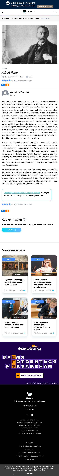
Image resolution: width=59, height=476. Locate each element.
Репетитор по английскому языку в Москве (22, 193)
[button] (11, 230)
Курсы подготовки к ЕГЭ (29, 431)
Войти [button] (55, 12)
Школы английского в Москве (29, 425)
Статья (8, 259)
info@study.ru (29, 409)
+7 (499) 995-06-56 (29, 406)
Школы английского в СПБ (29, 428)
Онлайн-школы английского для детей (29, 422)
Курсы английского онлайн (29, 420)
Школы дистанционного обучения (29, 433)
